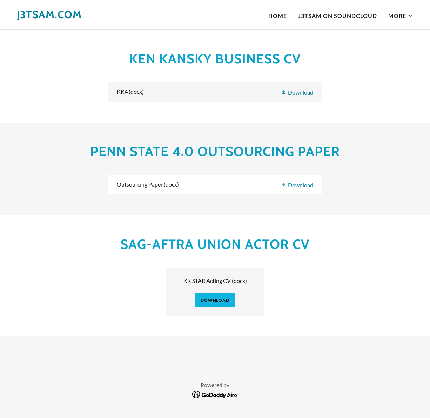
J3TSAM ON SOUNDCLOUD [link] (337, 15)
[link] (49, 16)
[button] (400, 16)
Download (215, 300)
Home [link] (277, 15)
